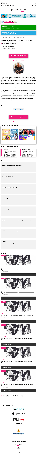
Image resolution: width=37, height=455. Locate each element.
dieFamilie (9, 1)
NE (4, 1)
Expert (2, 5)
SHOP (13, 1)
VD (1, 1)
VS (6, 1)
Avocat (5, 5)
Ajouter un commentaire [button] (18, 109)
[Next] (19, 396)
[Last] (21, 396)
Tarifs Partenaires (10, 5)
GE (3, 1)
